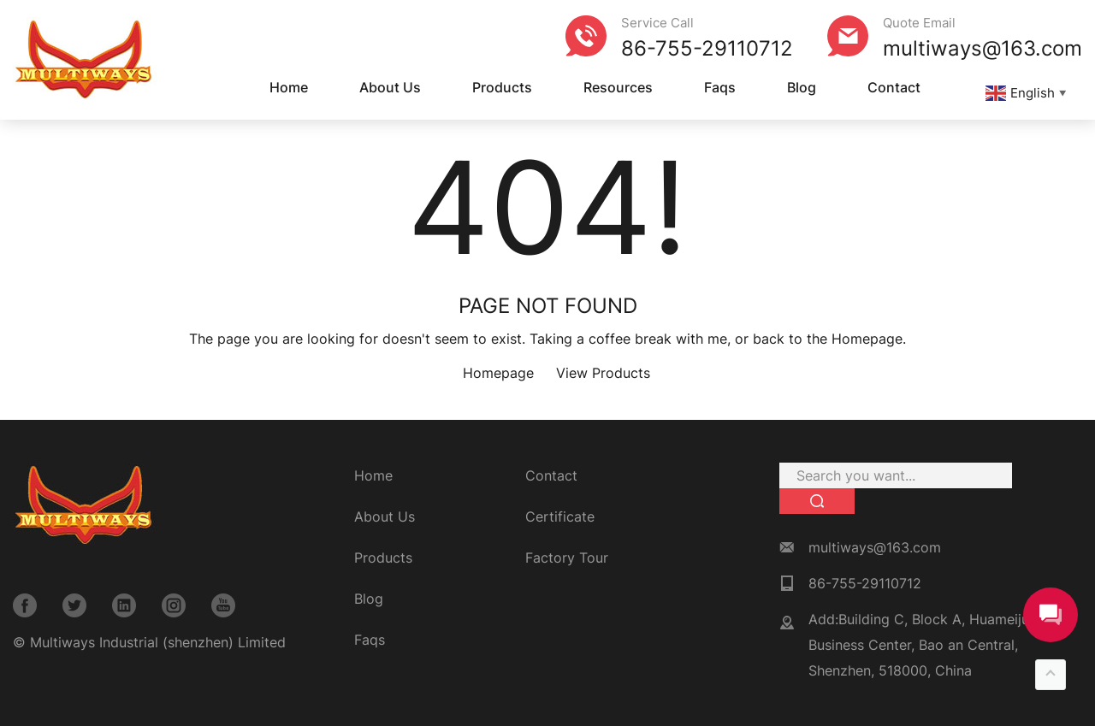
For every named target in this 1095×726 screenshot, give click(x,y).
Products (502, 87)
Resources (618, 87)
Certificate (560, 516)
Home (288, 87)
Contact (893, 87)
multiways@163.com (982, 48)
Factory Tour (566, 557)
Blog (801, 87)
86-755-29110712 (707, 48)
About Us (390, 87)
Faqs (720, 87)
